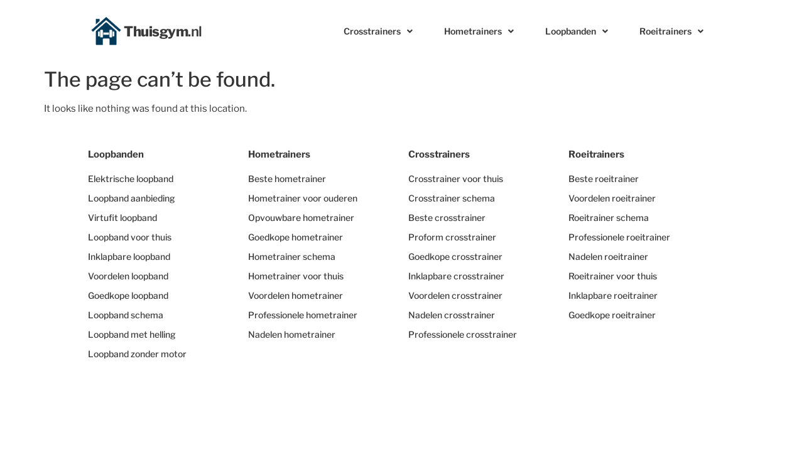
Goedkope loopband (128, 295)
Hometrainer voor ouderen (302, 198)
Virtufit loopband (122, 217)
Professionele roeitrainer (619, 237)
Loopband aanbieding (131, 198)
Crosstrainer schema (451, 198)
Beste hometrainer (287, 178)
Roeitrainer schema (608, 217)
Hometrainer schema (291, 256)
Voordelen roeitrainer (612, 198)
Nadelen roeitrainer (608, 256)
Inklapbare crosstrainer (456, 276)
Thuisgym (163, 31)
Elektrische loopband (130, 178)
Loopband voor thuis (129, 237)
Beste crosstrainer (447, 217)
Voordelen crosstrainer (455, 295)
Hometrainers (479, 31)
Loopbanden (576, 31)
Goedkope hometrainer (295, 237)
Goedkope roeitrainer (612, 314)
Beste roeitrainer (603, 178)
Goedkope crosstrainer (455, 256)
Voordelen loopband (128, 276)
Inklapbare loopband (129, 256)
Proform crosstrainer (452, 237)
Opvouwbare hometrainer (301, 217)
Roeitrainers (671, 31)
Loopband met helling (132, 334)
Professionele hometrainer (302, 314)
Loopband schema (125, 314)
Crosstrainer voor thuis (455, 178)
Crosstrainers (378, 31)
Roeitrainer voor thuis (612, 276)
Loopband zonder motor (137, 353)
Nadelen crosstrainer (451, 314)
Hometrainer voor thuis (296, 276)
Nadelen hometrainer (291, 334)
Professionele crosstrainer (462, 334)
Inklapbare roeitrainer (613, 295)
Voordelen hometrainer (295, 295)
